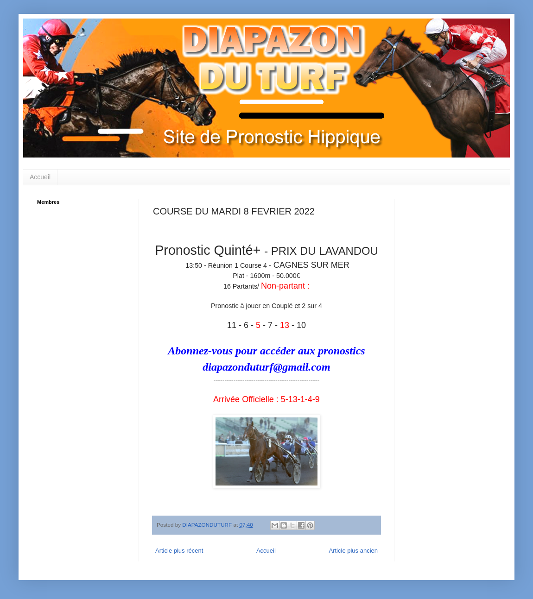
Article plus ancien (353, 550)
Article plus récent (179, 550)
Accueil (40, 177)
